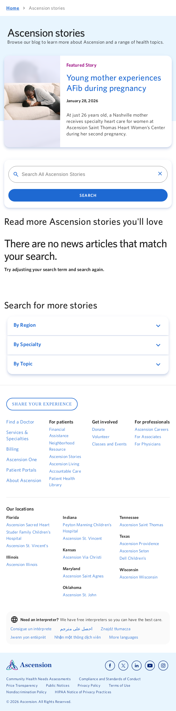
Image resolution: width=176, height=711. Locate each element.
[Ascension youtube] (150, 666)
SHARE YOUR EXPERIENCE (42, 404)
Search (88, 195)
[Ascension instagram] (163, 666)
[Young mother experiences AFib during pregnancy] (116, 82)
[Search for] (84, 174)
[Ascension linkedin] (137, 666)
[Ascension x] (123, 666)
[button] (88, 326)
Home (12, 8)
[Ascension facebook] (110, 666)
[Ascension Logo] (29, 668)
